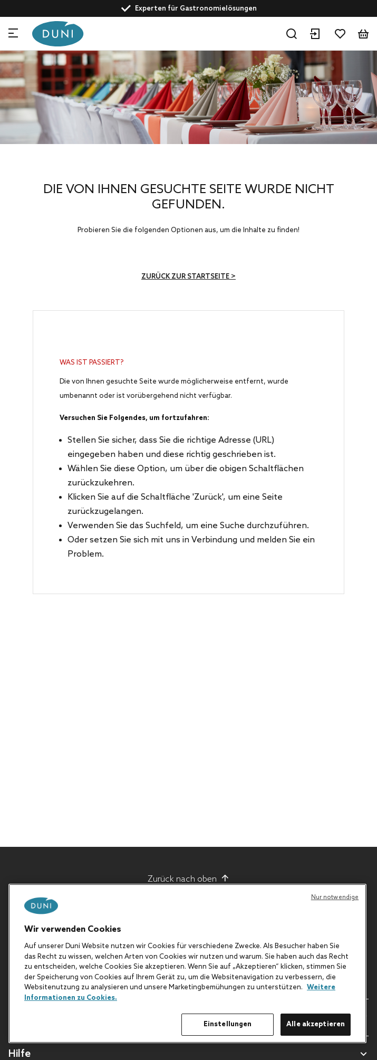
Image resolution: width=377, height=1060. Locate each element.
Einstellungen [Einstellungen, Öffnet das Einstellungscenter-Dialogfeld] (228, 1024)
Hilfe (19, 1054)
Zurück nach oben (188, 879)
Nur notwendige (335, 897)
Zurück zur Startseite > (188, 277)
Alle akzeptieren (315, 1024)
